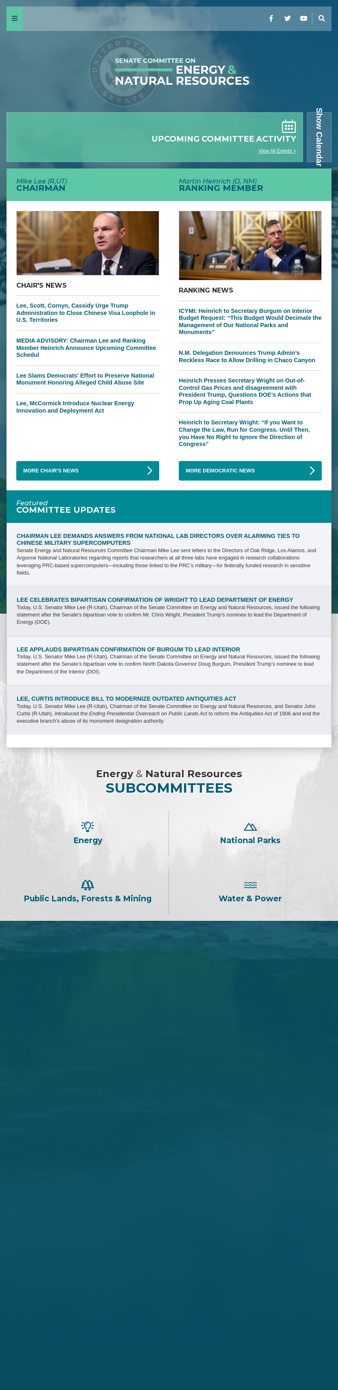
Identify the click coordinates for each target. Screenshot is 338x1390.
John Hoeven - (169, 1122)
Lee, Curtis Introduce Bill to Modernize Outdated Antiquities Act (126, 698)
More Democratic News (220, 471)
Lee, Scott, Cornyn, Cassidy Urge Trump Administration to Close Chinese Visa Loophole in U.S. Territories (85, 312)
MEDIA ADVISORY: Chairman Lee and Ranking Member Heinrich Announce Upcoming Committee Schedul (86, 347)
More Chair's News (51, 471)
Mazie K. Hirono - (169, 1254)
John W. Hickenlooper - (169, 1295)
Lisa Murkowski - (169, 1109)
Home (21, 1362)
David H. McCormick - (169, 1068)
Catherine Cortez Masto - (169, 1282)
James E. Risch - (169, 1014)
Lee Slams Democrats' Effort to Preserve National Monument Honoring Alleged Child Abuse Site (85, 379)
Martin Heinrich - (169, 1206)
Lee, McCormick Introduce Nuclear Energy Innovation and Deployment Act (75, 407)
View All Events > (277, 151)
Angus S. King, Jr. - (169, 1268)
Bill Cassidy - (169, 1082)
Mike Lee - (169, 979)
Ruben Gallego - (169, 1322)
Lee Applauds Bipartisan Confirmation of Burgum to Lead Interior (128, 649)
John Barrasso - (169, 1000)
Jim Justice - (169, 1054)
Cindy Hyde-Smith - (168, 1095)
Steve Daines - (169, 1027)
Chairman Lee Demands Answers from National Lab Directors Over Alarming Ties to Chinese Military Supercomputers (158, 539)
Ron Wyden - (168, 1227)
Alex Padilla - (169, 1309)
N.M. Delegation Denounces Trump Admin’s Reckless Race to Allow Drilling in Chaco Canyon (247, 356)
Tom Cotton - (168, 1041)
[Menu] (15, 19)
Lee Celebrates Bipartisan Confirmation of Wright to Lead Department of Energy (155, 600)
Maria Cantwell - (169, 1241)
